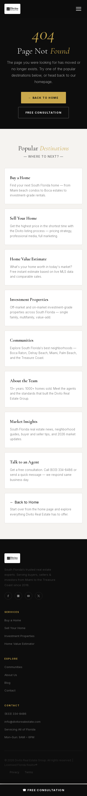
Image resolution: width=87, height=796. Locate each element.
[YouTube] (28, 596)
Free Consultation (43, 112)
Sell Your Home (14, 628)
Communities (13, 667)
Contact (9, 690)
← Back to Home (43, 97)
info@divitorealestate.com (22, 721)
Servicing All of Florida (19, 729)
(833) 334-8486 (15, 713)
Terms (29, 772)
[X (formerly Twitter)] (39, 596)
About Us (10, 675)
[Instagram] (18, 596)
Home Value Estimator (19, 643)
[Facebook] (8, 596)
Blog (7, 682)
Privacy (14, 772)
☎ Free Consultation (43, 790)
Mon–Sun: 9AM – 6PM (19, 737)
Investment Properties (19, 636)
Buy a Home (12, 620)
